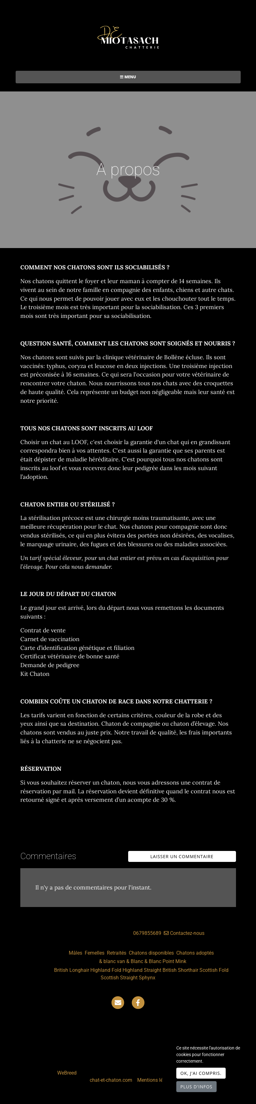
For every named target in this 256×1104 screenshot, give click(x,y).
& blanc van (112, 961)
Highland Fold (105, 970)
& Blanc (134, 961)
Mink (180, 961)
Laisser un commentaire (181, 856)
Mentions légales (156, 1080)
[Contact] (118, 1002)
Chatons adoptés (195, 953)
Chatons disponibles (151, 953)
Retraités (116, 953)
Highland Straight (142, 970)
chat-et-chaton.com (111, 1080)
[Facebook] (138, 1002)
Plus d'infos (196, 1087)
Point (168, 961)
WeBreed (67, 1073)
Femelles (94, 953)
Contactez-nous (184, 933)
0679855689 (147, 933)
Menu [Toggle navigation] (128, 77)
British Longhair (71, 970)
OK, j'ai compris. (201, 1073)
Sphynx (147, 978)
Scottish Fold (213, 970)
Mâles (75, 953)
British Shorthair (180, 970)
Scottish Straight (119, 978)
